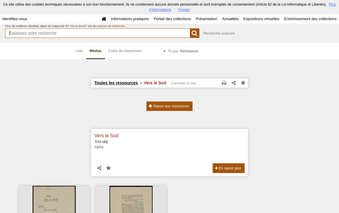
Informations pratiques (130, 19)
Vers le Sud (106, 135)
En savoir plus (228, 168)
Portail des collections (172, 19)
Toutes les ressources (116, 82)
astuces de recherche (111, 26)
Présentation (206, 19)
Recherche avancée (219, 33)
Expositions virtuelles (261, 19)
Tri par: (183, 51)
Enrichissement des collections (310, 19)
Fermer (184, 10)
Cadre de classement (125, 51)
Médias (96, 51)
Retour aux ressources (169, 106)
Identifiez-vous (14, 19)
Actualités (230, 19)
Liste (79, 51)
